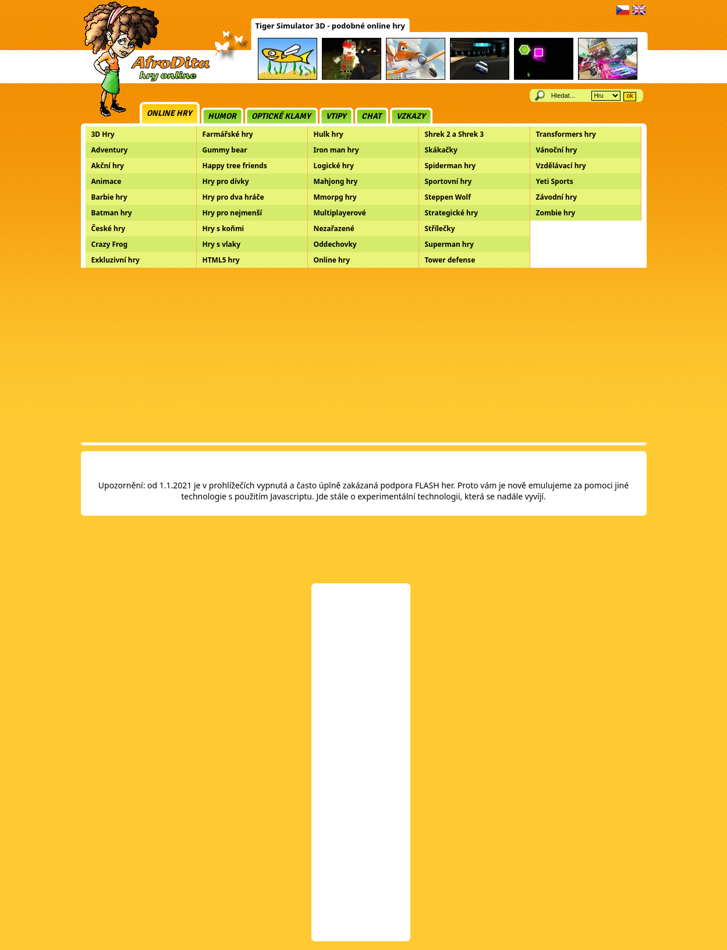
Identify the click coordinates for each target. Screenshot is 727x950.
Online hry (169, 113)
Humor (222, 116)
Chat (371, 116)
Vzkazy (410, 116)
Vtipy (336, 116)
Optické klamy (281, 116)
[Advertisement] (364, 355)
